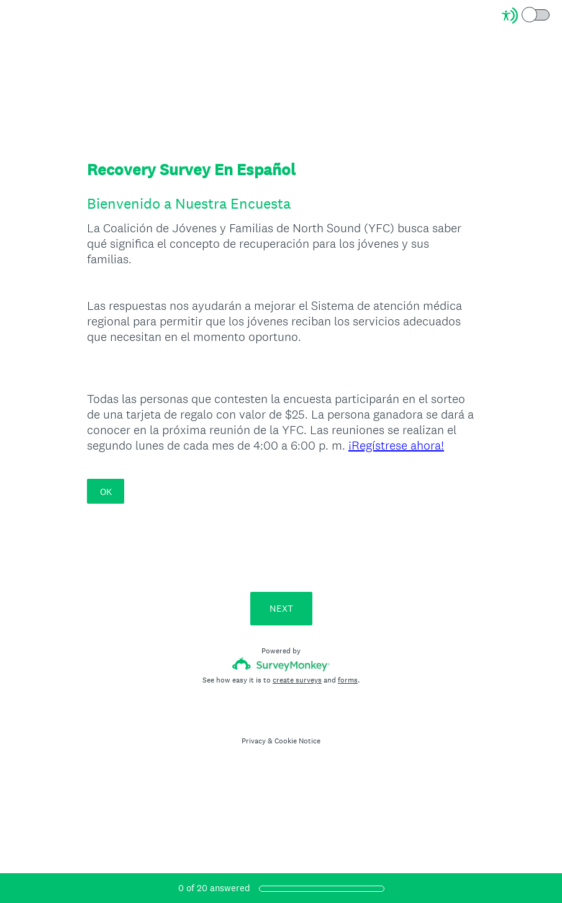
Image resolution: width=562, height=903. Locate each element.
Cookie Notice (297, 741)
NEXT (281, 608)
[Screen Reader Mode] (527, 15)
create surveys (297, 680)
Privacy (254, 741)
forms (348, 680)
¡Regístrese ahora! (396, 445)
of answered (214, 888)
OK (106, 491)
